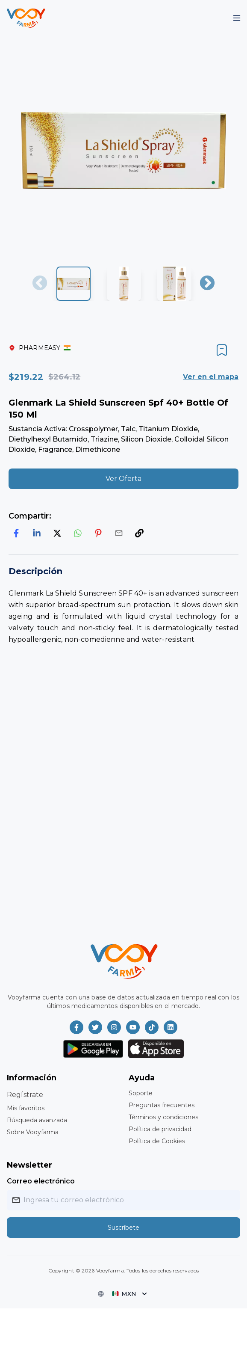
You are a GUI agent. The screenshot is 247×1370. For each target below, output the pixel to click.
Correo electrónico (41, 1181)
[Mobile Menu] (237, 18)
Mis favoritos (25, 1108)
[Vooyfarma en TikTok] (152, 1027)
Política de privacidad (160, 1129)
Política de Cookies (157, 1141)
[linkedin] (36, 533)
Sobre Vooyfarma (33, 1132)
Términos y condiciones (163, 1117)
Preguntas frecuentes (161, 1105)
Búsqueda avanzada (37, 1120)
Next (207, 284)
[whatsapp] (77, 533)
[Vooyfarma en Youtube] (133, 1027)
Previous (40, 284)
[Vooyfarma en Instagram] (114, 1027)
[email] (118, 533)
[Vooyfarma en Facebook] (76, 1027)
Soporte (141, 1093)
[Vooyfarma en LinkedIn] (170, 1027)
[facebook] (16, 533)
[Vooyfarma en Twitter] (95, 1027)
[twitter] (57, 533)
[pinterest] (98, 533)
